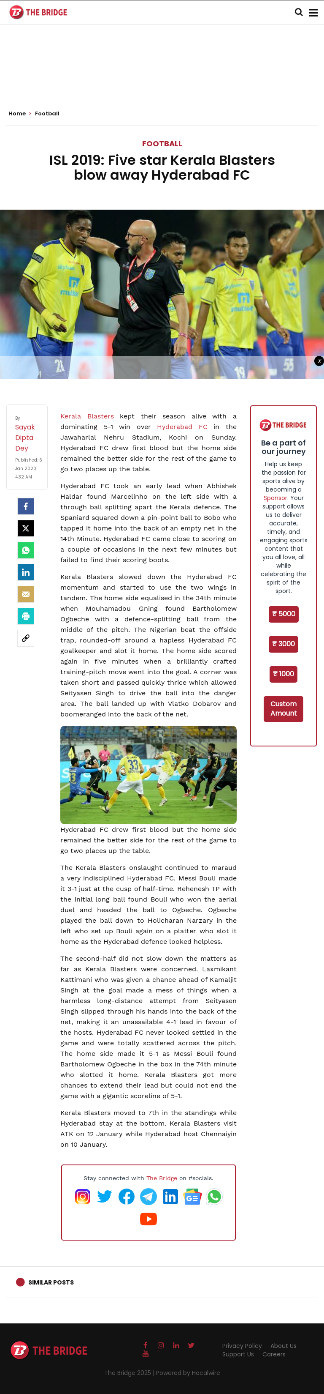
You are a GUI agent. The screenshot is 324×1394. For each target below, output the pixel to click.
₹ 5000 (283, 614)
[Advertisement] (162, 76)
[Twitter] (25, 528)
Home (19, 114)
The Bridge (161, 1178)
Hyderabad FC (182, 427)
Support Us (238, 1354)
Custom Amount (283, 709)
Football (162, 143)
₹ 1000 (283, 674)
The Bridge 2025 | (130, 1373)
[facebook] (25, 506)
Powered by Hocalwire (188, 1373)
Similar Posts (51, 1282)
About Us (283, 1346)
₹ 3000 (283, 644)
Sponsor (275, 498)
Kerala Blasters (87, 416)
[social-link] (25, 638)
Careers (274, 1354)
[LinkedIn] (25, 572)
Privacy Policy (242, 1346)
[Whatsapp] (25, 550)
